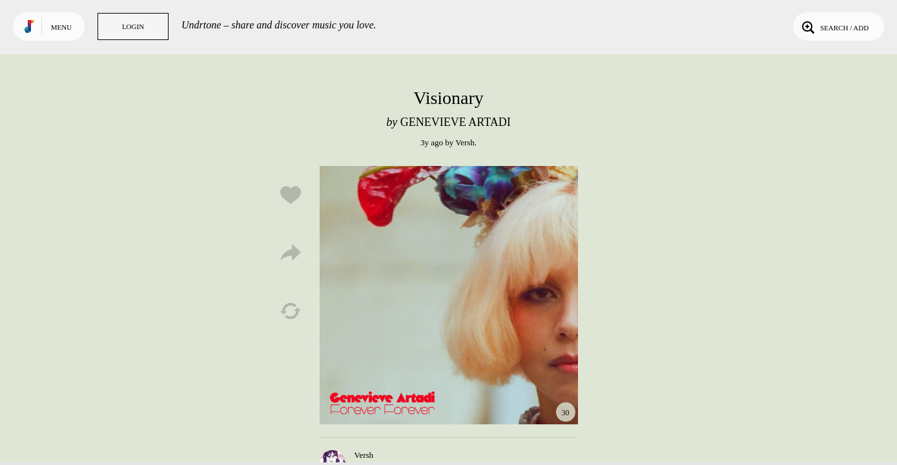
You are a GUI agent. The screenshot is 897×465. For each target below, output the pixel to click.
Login (133, 26)
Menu (61, 27)
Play (449, 295)
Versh (465, 142)
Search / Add (834, 26)
